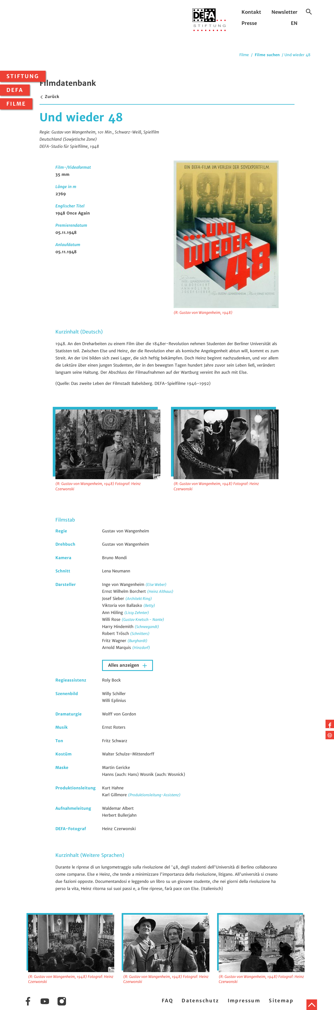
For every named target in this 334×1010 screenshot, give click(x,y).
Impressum (244, 1001)
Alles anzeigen (124, 665)
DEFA (14, 90)
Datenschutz (200, 1001)
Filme (16, 103)
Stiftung (22, 76)
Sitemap (281, 1001)
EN (294, 23)
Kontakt (251, 12)
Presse (249, 23)
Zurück (49, 96)
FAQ (167, 1001)
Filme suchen (267, 54)
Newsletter (284, 12)
